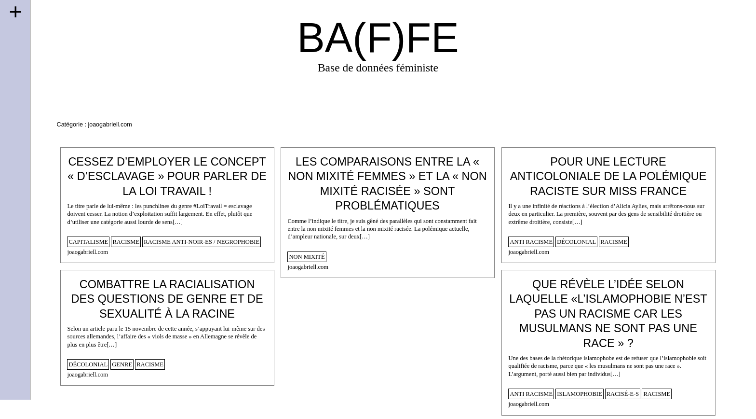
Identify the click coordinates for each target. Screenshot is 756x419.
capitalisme (88, 241)
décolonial (576, 241)
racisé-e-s (623, 394)
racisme (125, 241)
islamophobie (579, 394)
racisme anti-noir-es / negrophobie (201, 241)
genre (122, 364)
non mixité (306, 256)
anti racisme (531, 241)
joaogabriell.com (87, 252)
